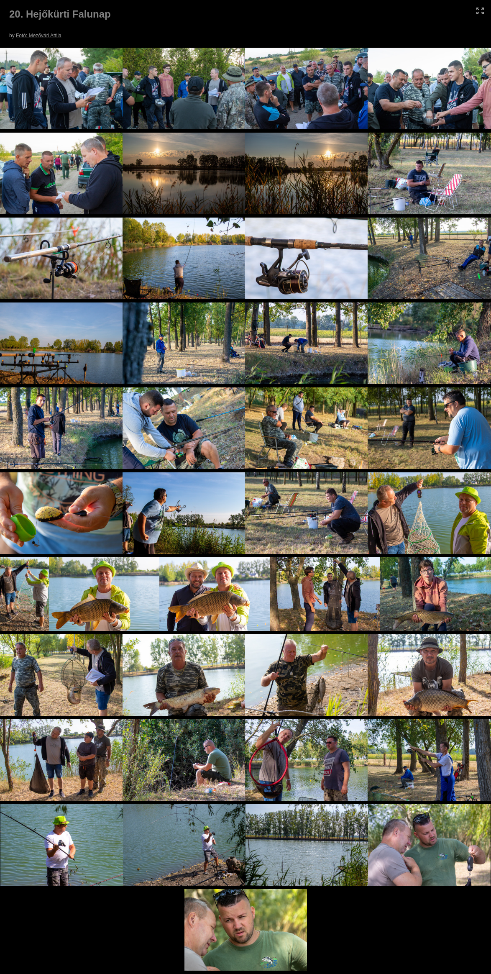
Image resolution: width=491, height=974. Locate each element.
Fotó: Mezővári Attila (38, 35)
